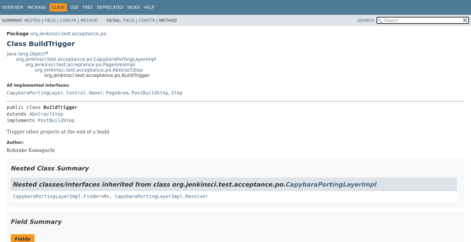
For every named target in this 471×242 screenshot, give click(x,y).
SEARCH (366, 20)
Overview (12, 7)
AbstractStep (46, 114)
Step (177, 92)
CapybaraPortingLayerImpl (330, 184)
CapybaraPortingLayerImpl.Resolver (161, 196)
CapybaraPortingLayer (35, 92)
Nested (32, 20)
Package (36, 7)
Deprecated (110, 7)
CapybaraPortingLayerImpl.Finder (57, 196)
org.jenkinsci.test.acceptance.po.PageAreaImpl (80, 64)
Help (149, 7)
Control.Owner (84, 92)
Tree (87, 7)
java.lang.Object (26, 53)
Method (89, 20)
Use (74, 7)
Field (50, 20)
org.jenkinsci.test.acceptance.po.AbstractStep (89, 70)
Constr (68, 20)
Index (133, 7)
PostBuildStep (149, 92)
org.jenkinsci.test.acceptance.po (68, 33)
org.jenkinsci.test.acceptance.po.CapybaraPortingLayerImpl (86, 59)
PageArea (117, 92)
